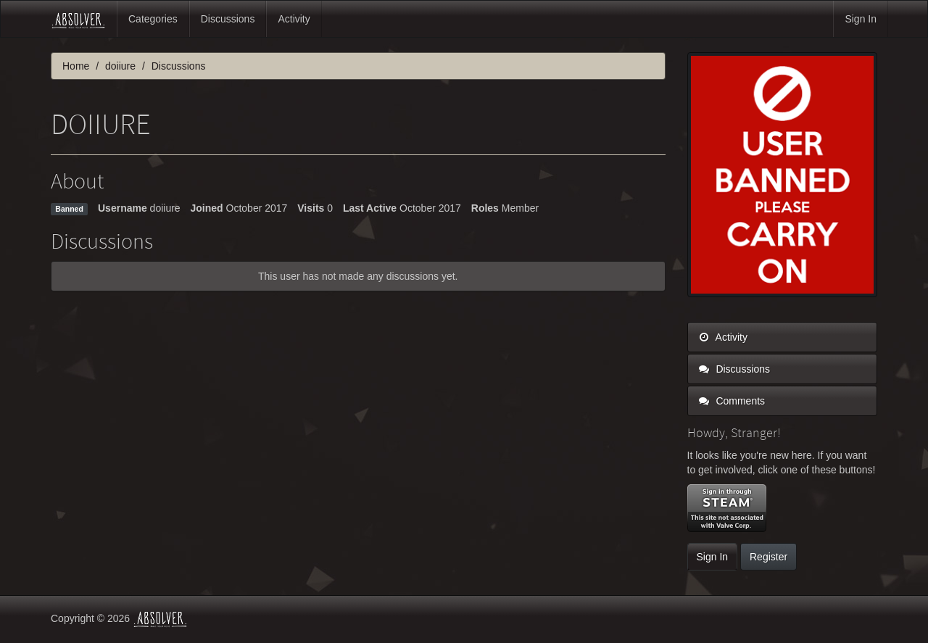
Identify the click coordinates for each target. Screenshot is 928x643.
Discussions (228, 19)
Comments (732, 401)
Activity (294, 19)
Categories (153, 19)
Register (768, 557)
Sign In (861, 19)
